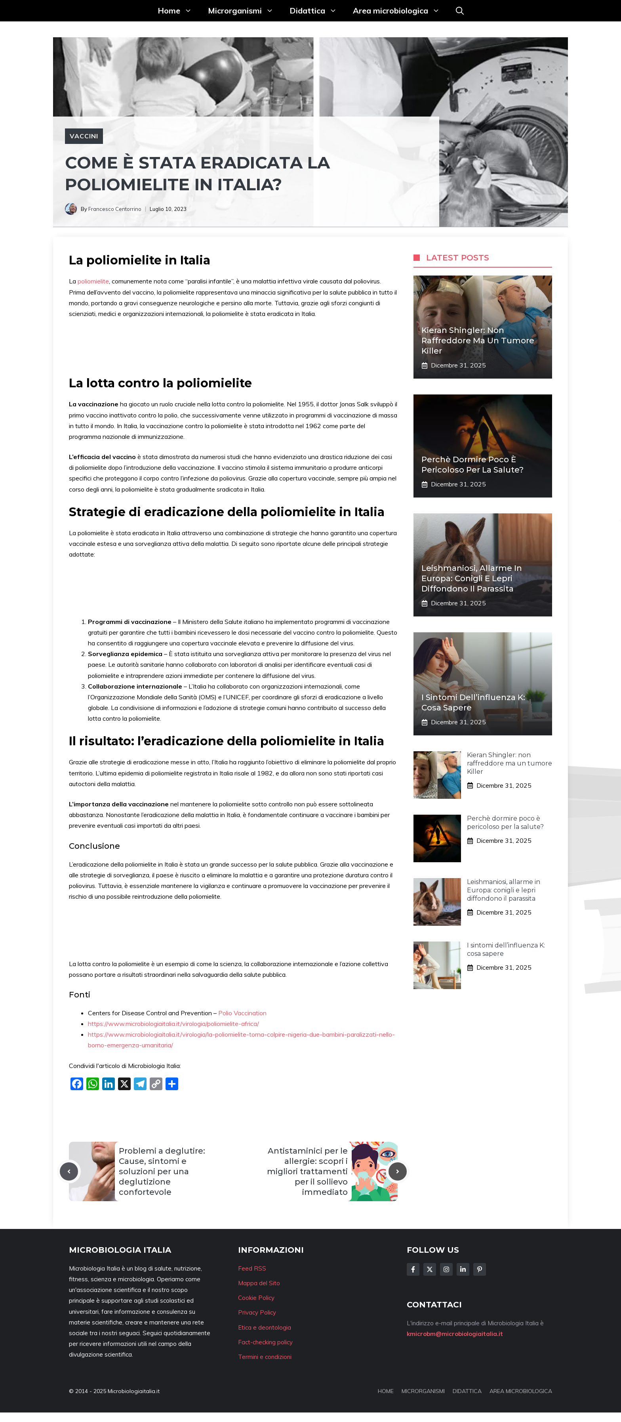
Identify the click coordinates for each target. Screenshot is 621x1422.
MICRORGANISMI (423, 1391)
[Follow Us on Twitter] (429, 1269)
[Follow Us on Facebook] (413, 1269)
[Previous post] (69, 1171)
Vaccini (84, 136)
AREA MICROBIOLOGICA (521, 1391)
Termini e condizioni (264, 1357)
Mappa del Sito (259, 1283)
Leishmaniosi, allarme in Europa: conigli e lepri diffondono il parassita (471, 578)
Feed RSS (252, 1268)
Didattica (317, 10)
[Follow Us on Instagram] (446, 1269)
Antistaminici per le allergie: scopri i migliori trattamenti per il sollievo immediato (307, 1171)
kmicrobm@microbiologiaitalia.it (455, 1334)
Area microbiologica (400, 10)
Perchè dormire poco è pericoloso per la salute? (505, 823)
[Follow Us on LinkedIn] (463, 1269)
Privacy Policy (257, 1312)
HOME (386, 1391)
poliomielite (93, 281)
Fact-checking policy (265, 1342)
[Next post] (398, 1171)
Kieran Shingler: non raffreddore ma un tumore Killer (477, 340)
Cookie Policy (256, 1297)
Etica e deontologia (264, 1327)
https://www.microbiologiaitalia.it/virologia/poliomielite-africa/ (173, 1024)
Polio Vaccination (242, 1013)
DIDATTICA (467, 1391)
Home (179, 10)
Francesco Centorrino (114, 209)
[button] (460, 10)
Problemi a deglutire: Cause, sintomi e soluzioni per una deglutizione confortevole (162, 1171)
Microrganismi (245, 10)
